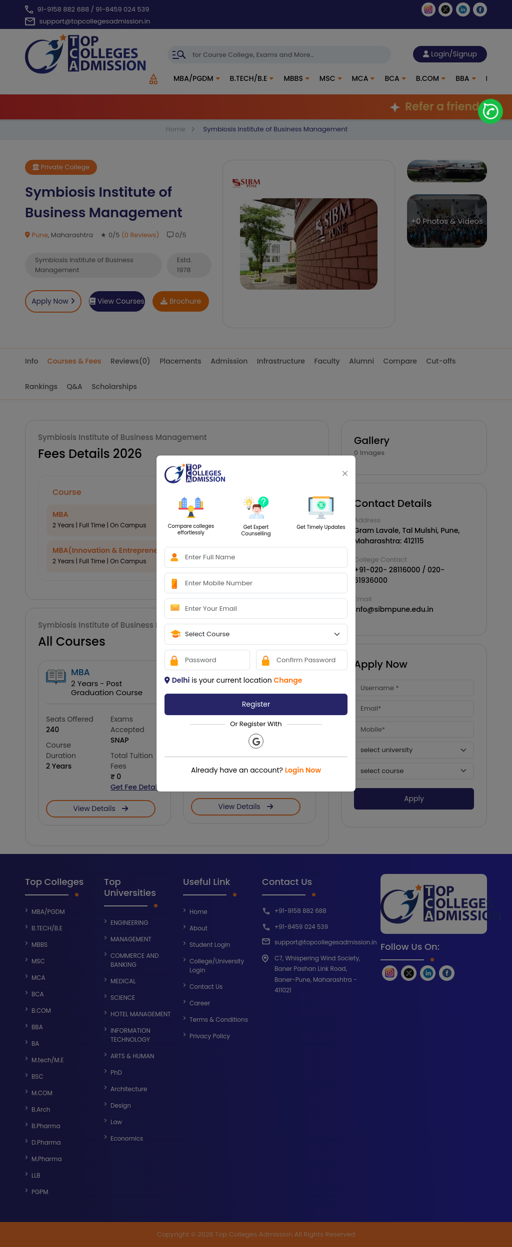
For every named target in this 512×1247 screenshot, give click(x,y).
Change (288, 680)
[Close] (345, 473)
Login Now (303, 770)
